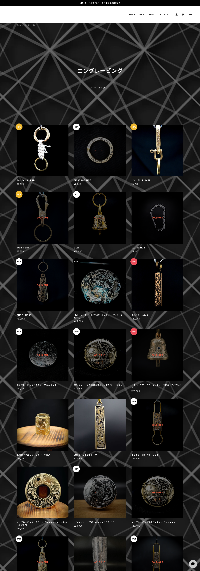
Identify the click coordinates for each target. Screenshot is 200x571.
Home (19, 25)
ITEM (141, 14)
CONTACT (165, 14)
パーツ (93, 88)
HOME (132, 14)
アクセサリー (104, 88)
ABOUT (152, 14)
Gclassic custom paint (20, 14)
